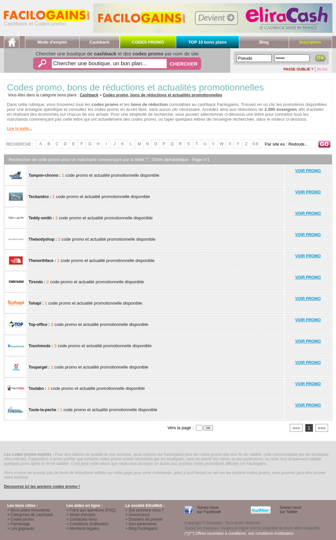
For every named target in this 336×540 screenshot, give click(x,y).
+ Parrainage (18, 524)
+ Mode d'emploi (80, 514)
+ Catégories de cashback (30, 514)
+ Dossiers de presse (143, 519)
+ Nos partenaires (141, 524)
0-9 (255, 144)
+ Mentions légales (82, 528)
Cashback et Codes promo (46, 21)
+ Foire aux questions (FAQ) (91, 510)
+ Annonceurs (137, 514)
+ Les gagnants (20, 528)
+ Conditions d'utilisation (87, 524)
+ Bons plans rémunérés (28, 510)
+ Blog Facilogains (141, 528)
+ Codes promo (20, 519)
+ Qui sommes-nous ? (144, 510)
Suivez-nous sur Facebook (208, 509)
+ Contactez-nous (81, 519)
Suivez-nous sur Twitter (290, 509)
